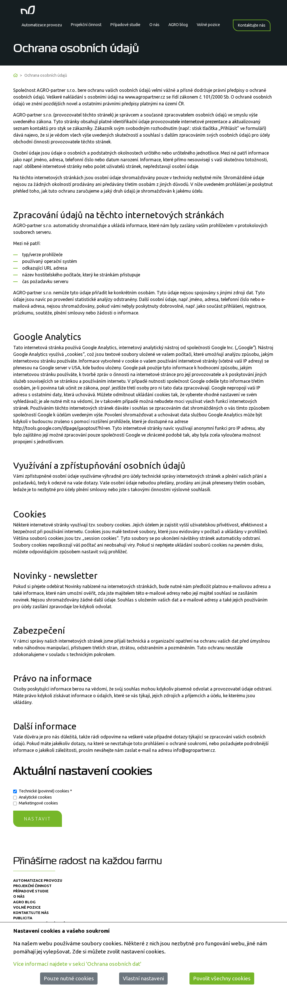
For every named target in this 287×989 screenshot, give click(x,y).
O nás (154, 24)
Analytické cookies (35, 797)
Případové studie (125, 24)
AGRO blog (178, 24)
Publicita (22, 918)
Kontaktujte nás (251, 25)
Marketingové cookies (38, 803)
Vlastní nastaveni (143, 978)
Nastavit (37, 818)
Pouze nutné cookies (69, 978)
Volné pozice (208, 24)
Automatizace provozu (41, 25)
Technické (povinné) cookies (45, 791)
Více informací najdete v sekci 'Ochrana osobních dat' (77, 964)
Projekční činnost (86, 24)
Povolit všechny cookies (222, 978)
